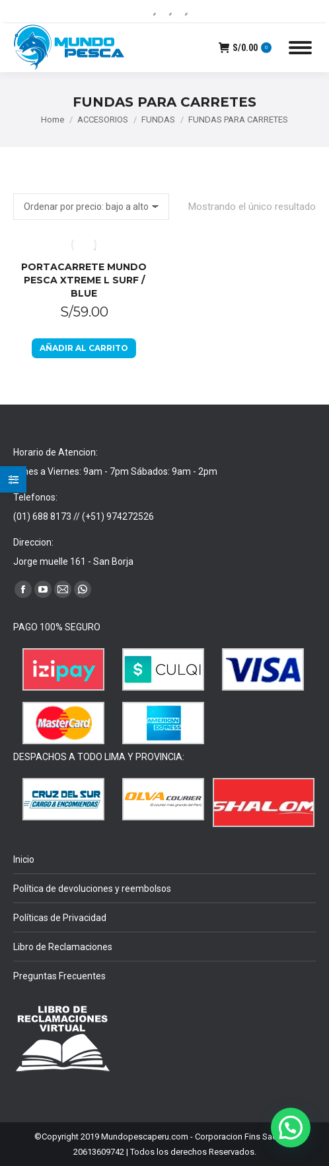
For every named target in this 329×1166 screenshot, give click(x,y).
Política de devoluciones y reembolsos (92, 888)
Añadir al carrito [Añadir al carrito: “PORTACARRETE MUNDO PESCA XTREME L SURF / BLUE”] (84, 348)
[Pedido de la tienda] (91, 206)
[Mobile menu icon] (300, 47)
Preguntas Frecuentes (59, 976)
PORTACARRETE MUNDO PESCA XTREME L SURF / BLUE (84, 280)
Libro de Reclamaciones (62, 947)
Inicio (23, 859)
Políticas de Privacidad (59, 917)
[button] (291, 1127)
